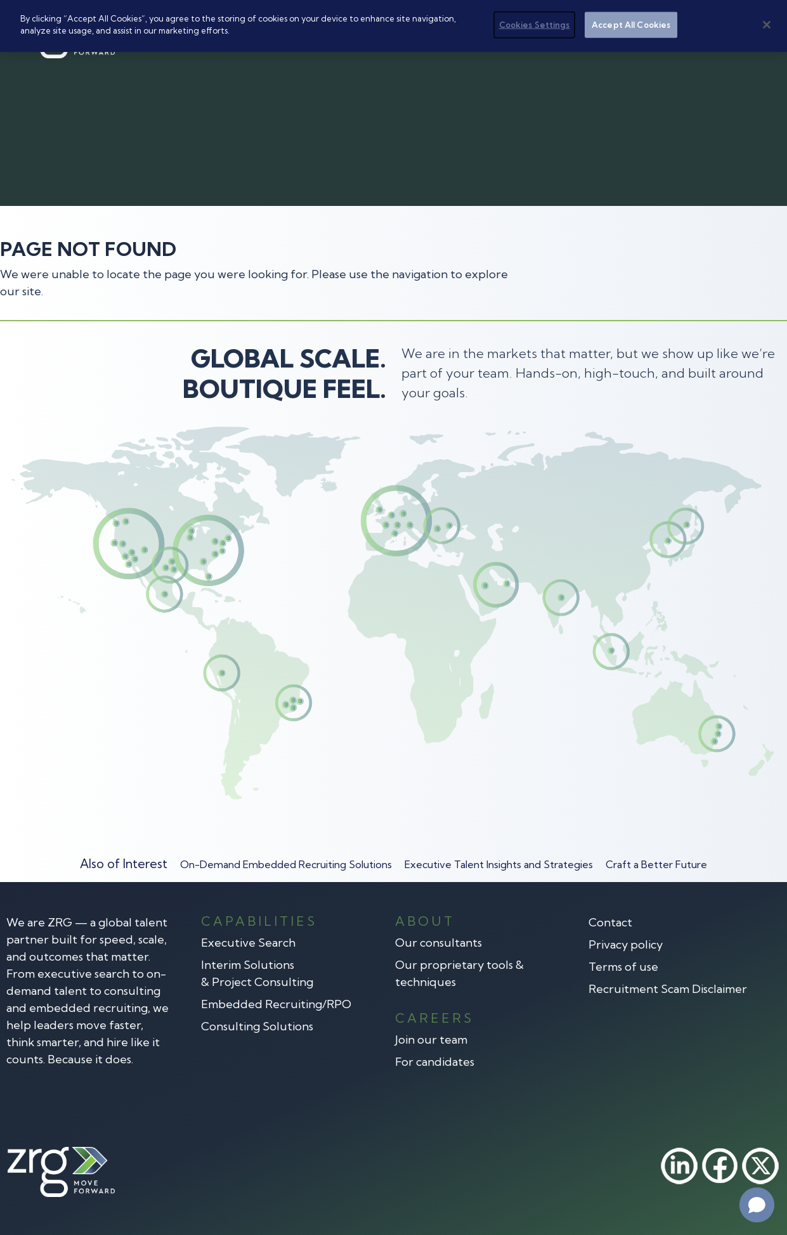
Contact (610, 922)
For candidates (434, 1061)
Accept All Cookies (631, 24)
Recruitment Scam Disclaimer (668, 989)
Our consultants (438, 942)
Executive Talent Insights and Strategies (499, 864)
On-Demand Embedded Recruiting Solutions (286, 864)
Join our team (431, 1039)
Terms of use (623, 966)
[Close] (767, 24)
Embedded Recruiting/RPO (276, 1004)
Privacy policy (626, 944)
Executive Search (248, 942)
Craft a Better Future (656, 864)
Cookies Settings (534, 24)
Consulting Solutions (257, 1026)
